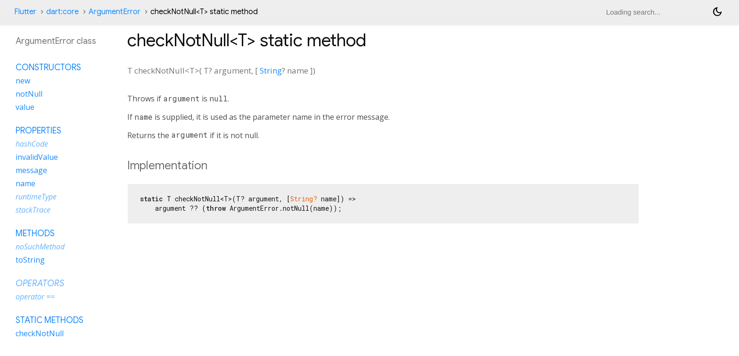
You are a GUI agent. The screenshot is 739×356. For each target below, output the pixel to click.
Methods (35, 233)
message (31, 170)
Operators (40, 283)
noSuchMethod (40, 246)
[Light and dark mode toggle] (717, 11)
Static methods (49, 320)
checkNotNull (40, 333)
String (271, 70)
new (23, 80)
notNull (29, 94)
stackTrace (33, 210)
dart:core (62, 12)
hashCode (32, 144)
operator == (35, 296)
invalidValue (37, 157)
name (25, 183)
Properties (38, 130)
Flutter (25, 12)
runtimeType (36, 196)
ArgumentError (114, 12)
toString (30, 260)
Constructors (48, 67)
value (25, 107)
